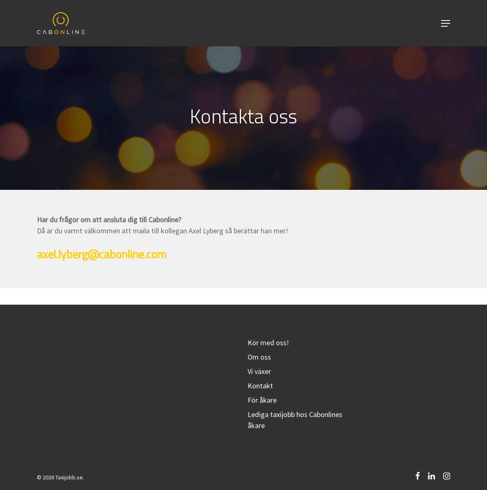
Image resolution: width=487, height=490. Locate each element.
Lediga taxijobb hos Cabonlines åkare (295, 420)
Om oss (259, 357)
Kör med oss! (268, 342)
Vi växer (259, 371)
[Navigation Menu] (445, 23)
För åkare (262, 400)
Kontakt (260, 385)
